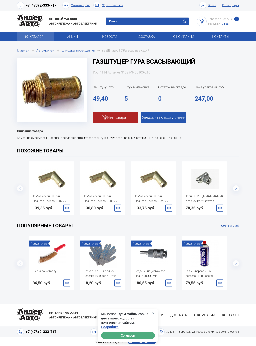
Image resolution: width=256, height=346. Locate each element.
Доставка (146, 37)
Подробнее (110, 327)
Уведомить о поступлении (163, 117)
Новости (109, 37)
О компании (183, 37)
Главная (23, 50)
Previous (20, 188)
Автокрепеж (45, 50)
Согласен (128, 335)
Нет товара (116, 117)
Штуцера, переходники (78, 50)
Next (236, 188)
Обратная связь (108, 5)
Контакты (220, 37)
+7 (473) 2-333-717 (41, 5)
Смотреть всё (230, 225)
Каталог (35, 37)
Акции (72, 37)
